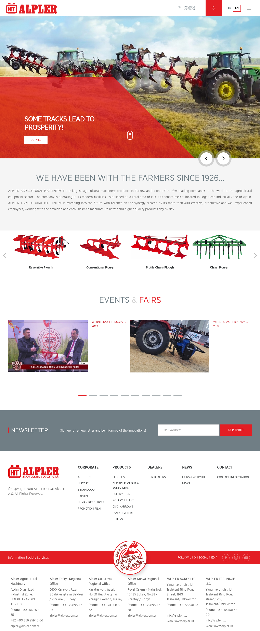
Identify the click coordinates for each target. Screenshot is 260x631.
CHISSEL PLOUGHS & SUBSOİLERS (126, 485)
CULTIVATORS (121, 494)
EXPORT (83, 496)
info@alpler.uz (177, 615)
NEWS (186, 483)
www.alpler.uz (184, 621)
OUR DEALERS (156, 477)
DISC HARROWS (123, 506)
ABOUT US (84, 477)
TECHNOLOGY (87, 489)
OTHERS (118, 519)
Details (36, 140)
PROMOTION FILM (89, 508)
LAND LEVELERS (123, 513)
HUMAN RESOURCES (91, 502)
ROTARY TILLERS (123, 500)
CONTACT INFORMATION (233, 477)
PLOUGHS (119, 477)
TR (229, 7)
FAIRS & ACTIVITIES (194, 477)
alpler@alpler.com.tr (25, 626)
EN (237, 8)
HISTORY (83, 483)
